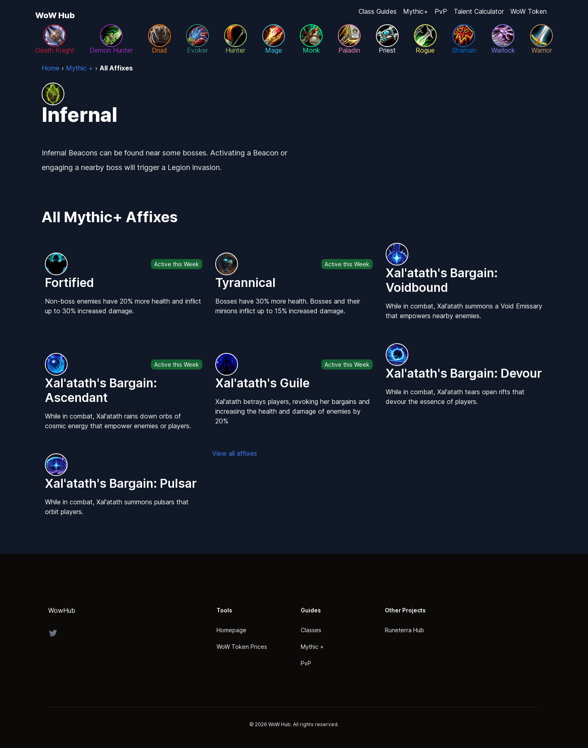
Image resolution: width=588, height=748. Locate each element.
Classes (311, 630)
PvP (441, 11)
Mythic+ (415, 11)
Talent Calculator (479, 11)
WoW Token (528, 11)
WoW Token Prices (242, 646)
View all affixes (234, 453)
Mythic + (312, 646)
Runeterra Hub (404, 630)
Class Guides (378, 11)
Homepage (231, 630)
